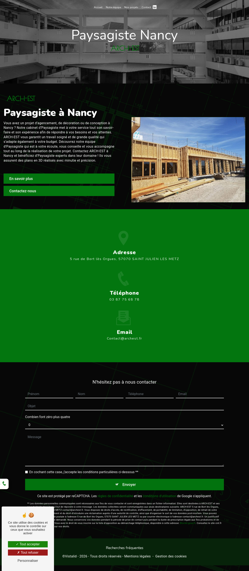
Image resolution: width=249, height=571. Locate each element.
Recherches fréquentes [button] (124, 548)
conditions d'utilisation (159, 486)
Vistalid (71, 557)
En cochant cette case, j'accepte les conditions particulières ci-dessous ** (83, 462)
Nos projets (131, 7)
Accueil (98, 7)
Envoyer (129, 474)
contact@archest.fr (124, 328)
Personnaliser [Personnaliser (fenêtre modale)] (28, 560)
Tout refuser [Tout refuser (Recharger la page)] (28, 552)
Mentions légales (137, 557)
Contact (146, 7)
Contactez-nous (24, 191)
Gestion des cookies (171, 557)
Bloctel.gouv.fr (187, 513)
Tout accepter (28, 544)
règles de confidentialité (115, 486)
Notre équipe (113, 7)
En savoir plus (22, 178)
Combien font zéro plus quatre (47, 407)
